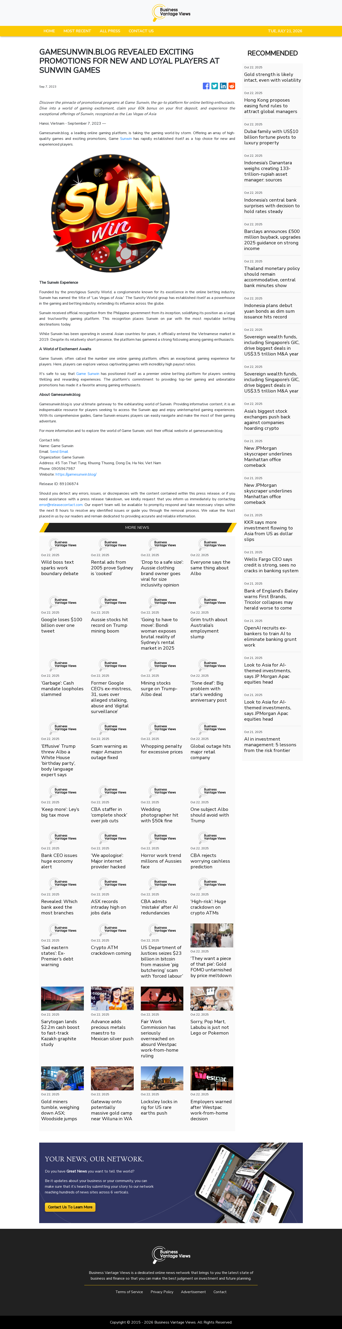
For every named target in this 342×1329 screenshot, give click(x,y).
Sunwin (126, 138)
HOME (49, 31)
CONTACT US (141, 31)
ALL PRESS (110, 31)
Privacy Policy (162, 1292)
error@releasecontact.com (61, 504)
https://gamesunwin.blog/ (77, 474)
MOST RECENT (77, 31)
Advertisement (194, 1292)
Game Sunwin (88, 373)
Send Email (59, 451)
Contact (220, 1292)
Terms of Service (129, 1292)
